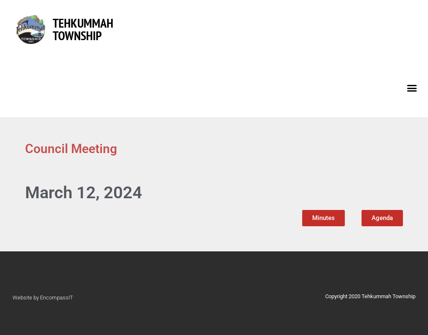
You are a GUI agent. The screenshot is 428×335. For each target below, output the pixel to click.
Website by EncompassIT (43, 297)
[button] (412, 88)
